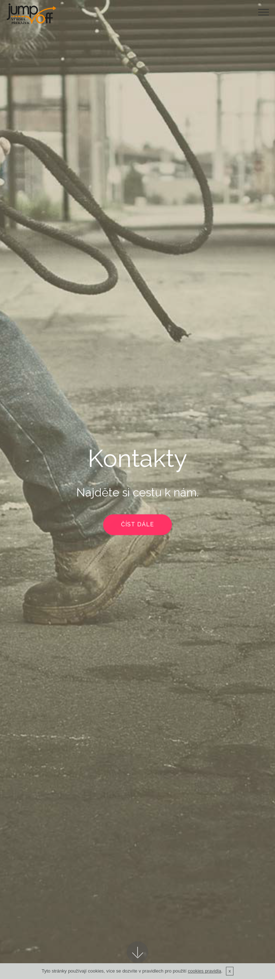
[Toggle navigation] (263, 12)
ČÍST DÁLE (137, 525)
